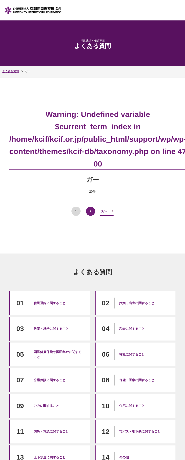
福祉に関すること (132, 354)
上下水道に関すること (50, 457)
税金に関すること (132, 329)
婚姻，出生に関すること (136, 303)
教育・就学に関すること (51, 329)
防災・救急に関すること (51, 431)
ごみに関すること (46, 406)
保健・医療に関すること (136, 380)
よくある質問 (10, 71)
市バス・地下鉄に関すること (140, 431)
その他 (124, 457)
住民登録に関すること (50, 303)
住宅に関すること (132, 406)
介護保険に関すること (50, 380)
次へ (103, 211)
